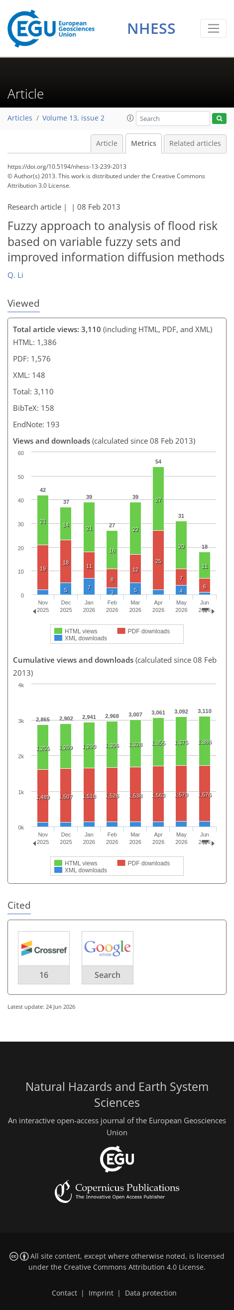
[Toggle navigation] (213, 28)
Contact (64, 1293)
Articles (19, 118)
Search (107, 974)
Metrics (143, 143)
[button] (130, 118)
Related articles (195, 143)
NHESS (151, 28)
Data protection (151, 1293)
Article (106, 143)
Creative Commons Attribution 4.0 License (134, 1267)
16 (43, 974)
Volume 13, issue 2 (73, 118)
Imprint (101, 1293)
